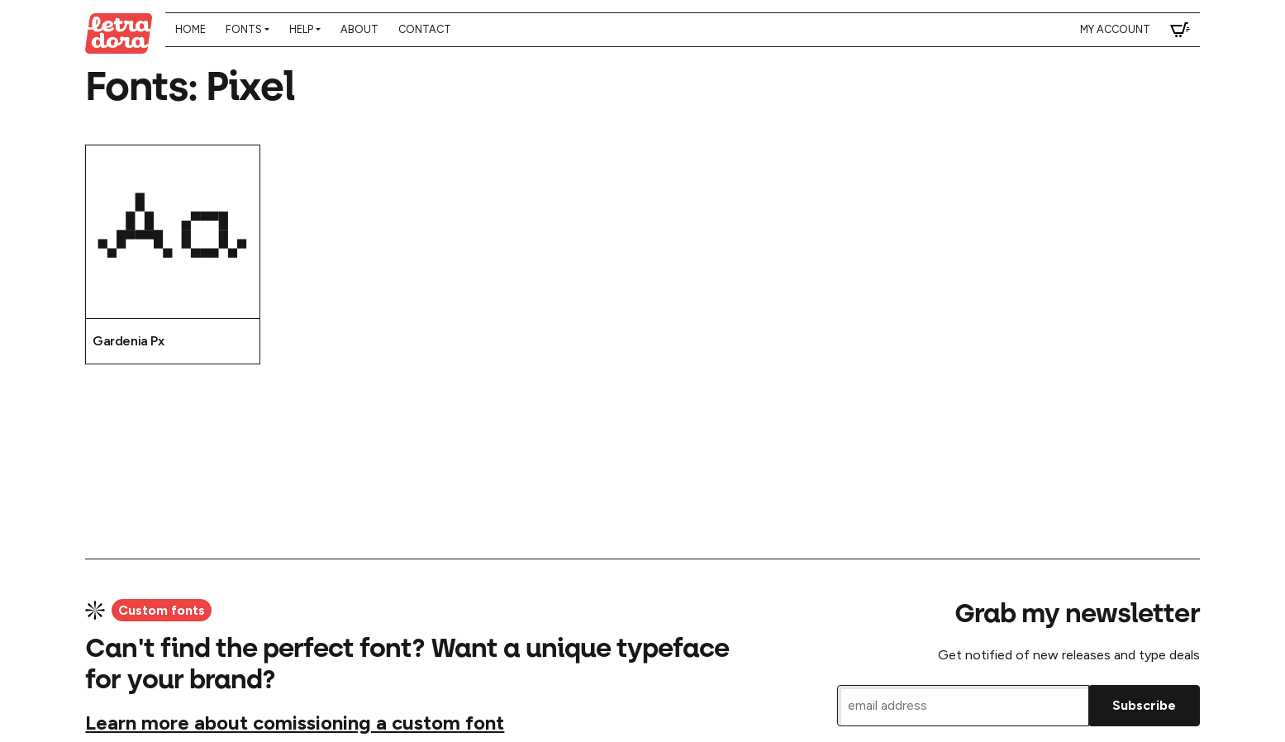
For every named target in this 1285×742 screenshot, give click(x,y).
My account (1115, 29)
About (359, 29)
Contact (424, 29)
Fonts (244, 29)
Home (190, 29)
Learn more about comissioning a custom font (294, 723)
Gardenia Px (128, 341)
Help (301, 29)
